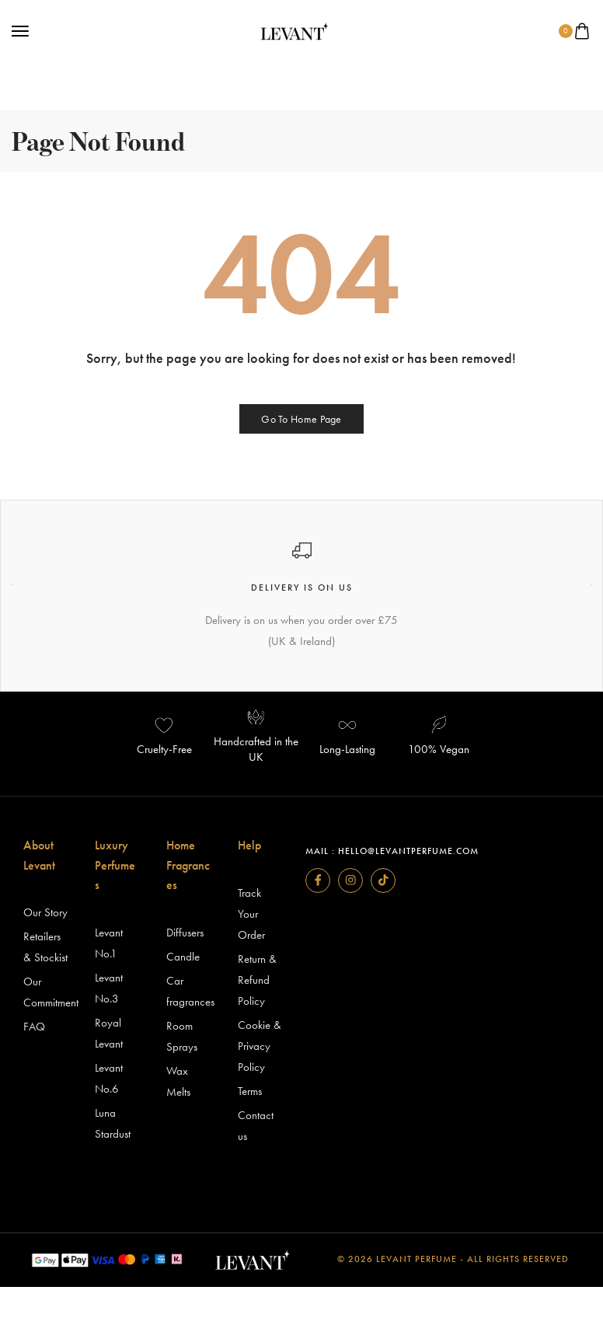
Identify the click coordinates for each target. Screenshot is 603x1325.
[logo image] (294, 30)
